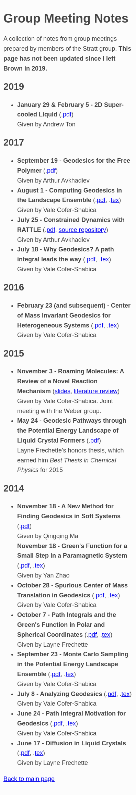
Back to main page (29, 778)
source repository (82, 229)
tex (115, 200)
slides (62, 391)
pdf (67, 114)
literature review (95, 391)
